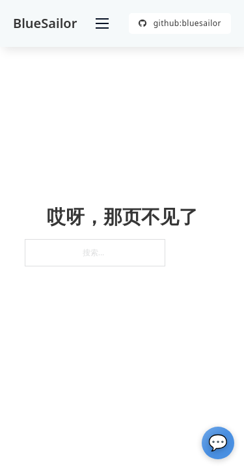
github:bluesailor (180, 23)
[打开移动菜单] (102, 23)
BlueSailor (45, 23)
